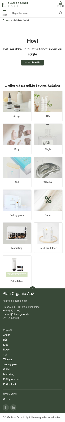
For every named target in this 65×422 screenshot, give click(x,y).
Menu (4, 13)
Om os (6, 399)
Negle (48, 149)
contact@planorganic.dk (16, 314)
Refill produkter (48, 248)
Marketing (16, 248)
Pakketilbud (16, 281)
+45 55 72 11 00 (11, 310)
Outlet (48, 215)
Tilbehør (48, 182)
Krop (17, 149)
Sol (17, 182)
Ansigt (16, 116)
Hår (48, 116)
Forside (6, 20)
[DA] (14, 4)
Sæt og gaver (17, 215)
